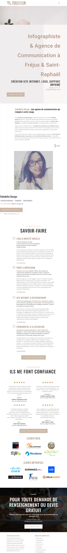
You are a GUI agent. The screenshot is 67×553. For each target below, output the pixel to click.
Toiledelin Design (13, 535)
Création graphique (42, 535)
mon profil (32, 521)
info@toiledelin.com (52, 89)
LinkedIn (39, 521)
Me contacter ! (33, 526)
